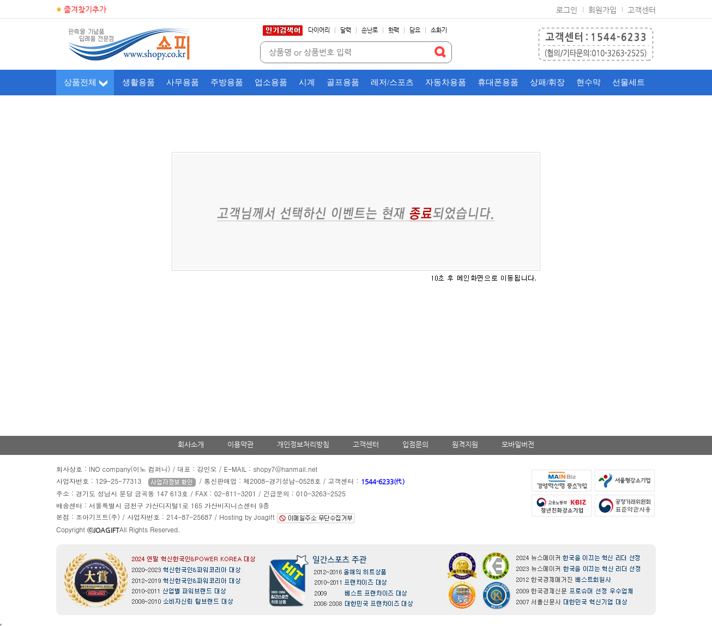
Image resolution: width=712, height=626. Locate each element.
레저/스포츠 (392, 82)
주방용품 (226, 82)
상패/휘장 (547, 82)
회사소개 (191, 444)
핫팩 (393, 30)
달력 (345, 30)
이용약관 (240, 444)
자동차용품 (445, 82)
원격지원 (465, 444)
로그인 (566, 9)
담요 (414, 30)
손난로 (369, 30)
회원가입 (602, 9)
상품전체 (80, 82)
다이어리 (319, 30)
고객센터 (641, 9)
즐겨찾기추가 (85, 9)
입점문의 (415, 444)
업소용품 (271, 82)
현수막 (588, 82)
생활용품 (138, 82)
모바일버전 (518, 444)
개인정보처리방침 (303, 444)
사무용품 (182, 82)
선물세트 (628, 82)
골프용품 (343, 82)
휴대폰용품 (498, 82)
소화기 (439, 30)
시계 (307, 82)
